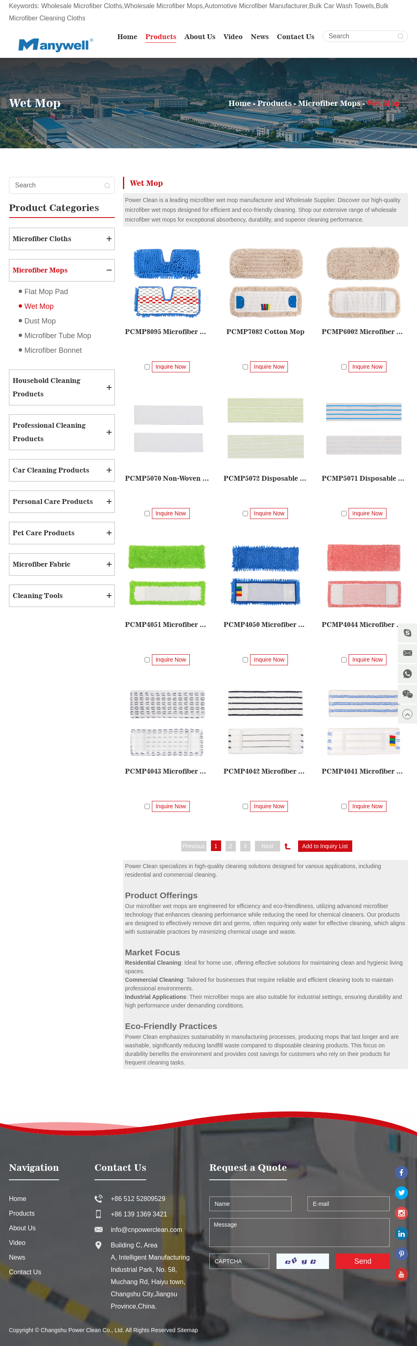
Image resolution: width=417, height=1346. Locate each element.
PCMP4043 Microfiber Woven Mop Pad (354, 603)
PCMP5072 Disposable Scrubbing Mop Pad (266, 478)
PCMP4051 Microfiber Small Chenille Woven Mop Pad (167, 624)
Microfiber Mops (329, 103)
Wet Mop (383, 103)
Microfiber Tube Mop (57, 336)
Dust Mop (40, 321)
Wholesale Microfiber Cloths (81, 5)
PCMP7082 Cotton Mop (265, 332)
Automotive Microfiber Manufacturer (255, 5)
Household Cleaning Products (46, 387)
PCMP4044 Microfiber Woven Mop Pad (364, 541)
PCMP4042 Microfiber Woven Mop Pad (364, 665)
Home (127, 37)
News (260, 37)
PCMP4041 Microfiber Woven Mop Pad (177, 728)
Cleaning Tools (38, 596)
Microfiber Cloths (42, 239)
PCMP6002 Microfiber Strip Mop (364, 332)
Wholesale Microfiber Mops (163, 5)
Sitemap (187, 1286)
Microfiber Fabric (41, 564)
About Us (199, 37)
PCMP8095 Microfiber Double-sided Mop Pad (167, 332)
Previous (193, 802)
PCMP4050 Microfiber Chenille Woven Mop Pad (266, 624)
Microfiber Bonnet (53, 350)
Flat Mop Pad (46, 292)
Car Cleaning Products (51, 470)
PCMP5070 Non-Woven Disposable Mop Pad (167, 478)
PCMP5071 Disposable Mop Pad (364, 478)
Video (233, 37)
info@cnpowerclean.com (146, 1186)
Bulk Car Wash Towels (341, 5)
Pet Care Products (44, 533)
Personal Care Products (53, 501)
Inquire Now (171, 366)
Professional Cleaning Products (49, 432)
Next (267, 802)
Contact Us (295, 37)
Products (160, 37)
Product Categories (54, 207)
